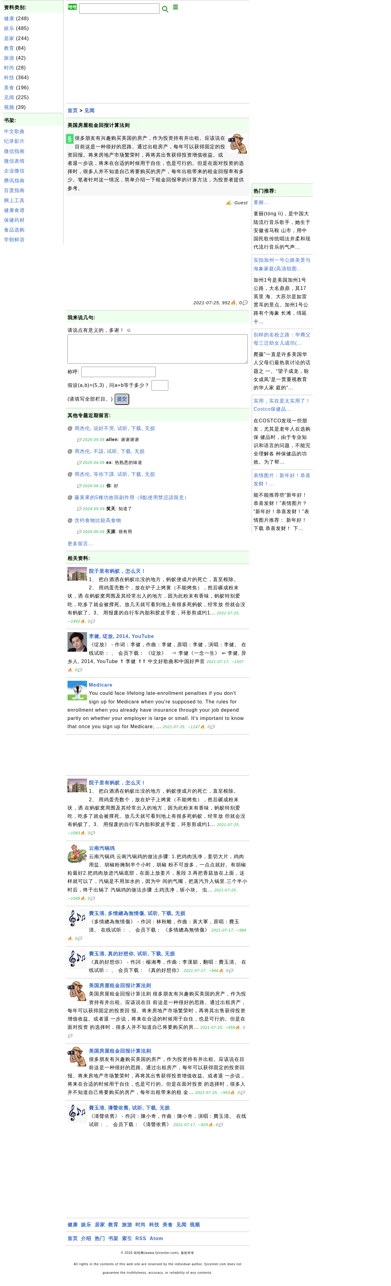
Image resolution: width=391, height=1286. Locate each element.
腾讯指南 (14, 180)
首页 (73, 110)
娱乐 (9, 28)
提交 (122, 405)
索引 (127, 1244)
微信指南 (14, 151)
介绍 (86, 1244)
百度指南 (14, 190)
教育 (9, 48)
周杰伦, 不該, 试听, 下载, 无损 (110, 457)
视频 (9, 107)
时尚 (9, 67)
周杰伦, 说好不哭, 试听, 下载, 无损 (115, 434)
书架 (113, 1244)
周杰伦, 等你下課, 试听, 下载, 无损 (115, 480)
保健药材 (14, 220)
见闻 (9, 97)
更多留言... (80, 549)
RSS (140, 1244)
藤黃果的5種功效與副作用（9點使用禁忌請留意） (132, 503)
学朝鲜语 (14, 239)
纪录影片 (14, 141)
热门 (100, 1244)
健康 (9, 18)
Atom (156, 1244)
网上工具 (14, 200)
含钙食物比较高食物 (98, 526)
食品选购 (14, 229)
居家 (9, 38)
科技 (9, 77)
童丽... (261, 202)
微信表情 (14, 161)
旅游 (9, 58)
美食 (9, 87)
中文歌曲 (14, 131)
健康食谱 (14, 210)
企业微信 (14, 170)
